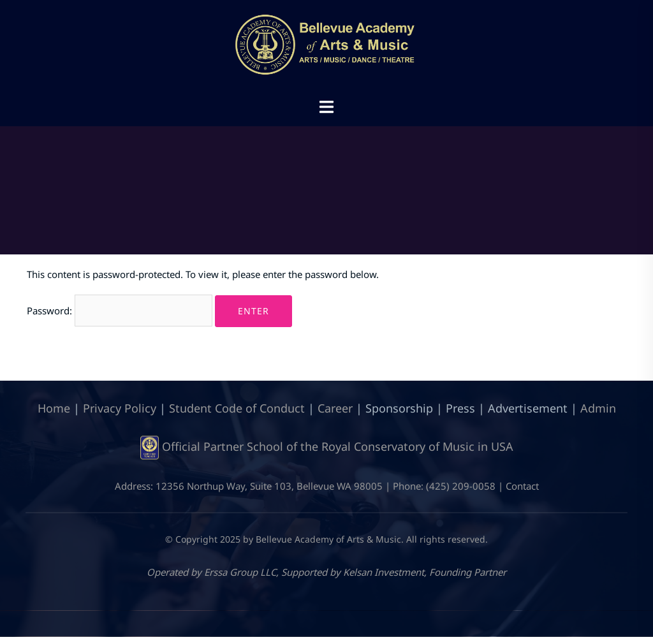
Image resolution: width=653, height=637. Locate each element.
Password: (119, 310)
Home (54, 407)
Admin (598, 407)
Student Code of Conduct (237, 407)
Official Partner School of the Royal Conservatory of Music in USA (337, 446)
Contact (522, 486)
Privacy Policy (119, 407)
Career (335, 407)
